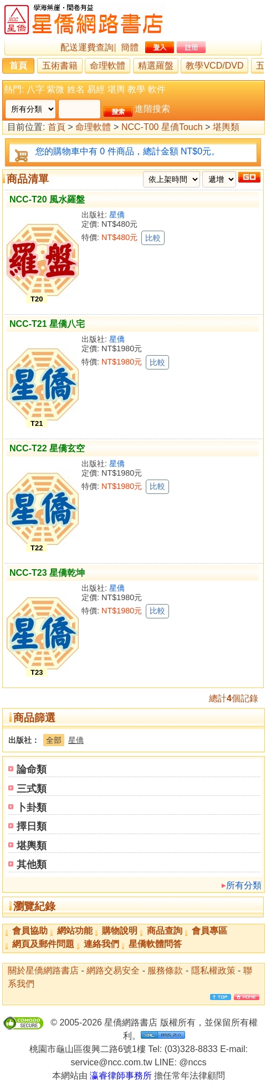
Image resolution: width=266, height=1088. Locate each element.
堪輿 (116, 89)
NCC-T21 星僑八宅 (47, 324)
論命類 (32, 769)
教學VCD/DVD (214, 65)
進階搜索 (152, 108)
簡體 (130, 47)
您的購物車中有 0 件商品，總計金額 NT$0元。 (127, 151)
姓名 (76, 89)
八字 (35, 89)
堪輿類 (226, 127)
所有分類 (244, 885)
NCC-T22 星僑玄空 (47, 448)
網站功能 (75, 930)
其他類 (32, 864)
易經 (96, 89)
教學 (136, 89)
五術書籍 (60, 65)
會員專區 (209, 930)
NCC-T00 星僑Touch (162, 127)
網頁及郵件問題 (43, 944)
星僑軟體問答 (155, 944)
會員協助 (30, 930)
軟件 (157, 89)
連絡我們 (101, 944)
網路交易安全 (113, 970)
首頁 (18, 65)
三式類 (32, 788)
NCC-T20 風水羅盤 (47, 199)
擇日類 (32, 826)
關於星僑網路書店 (43, 970)
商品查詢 (164, 930)
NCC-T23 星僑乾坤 (47, 572)
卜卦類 (32, 807)
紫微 (55, 89)
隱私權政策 (213, 970)
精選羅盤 (155, 65)
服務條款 (165, 970)
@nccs (192, 1062)
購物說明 (119, 930)
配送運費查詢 (87, 47)
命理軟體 (107, 65)
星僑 (117, 214)
